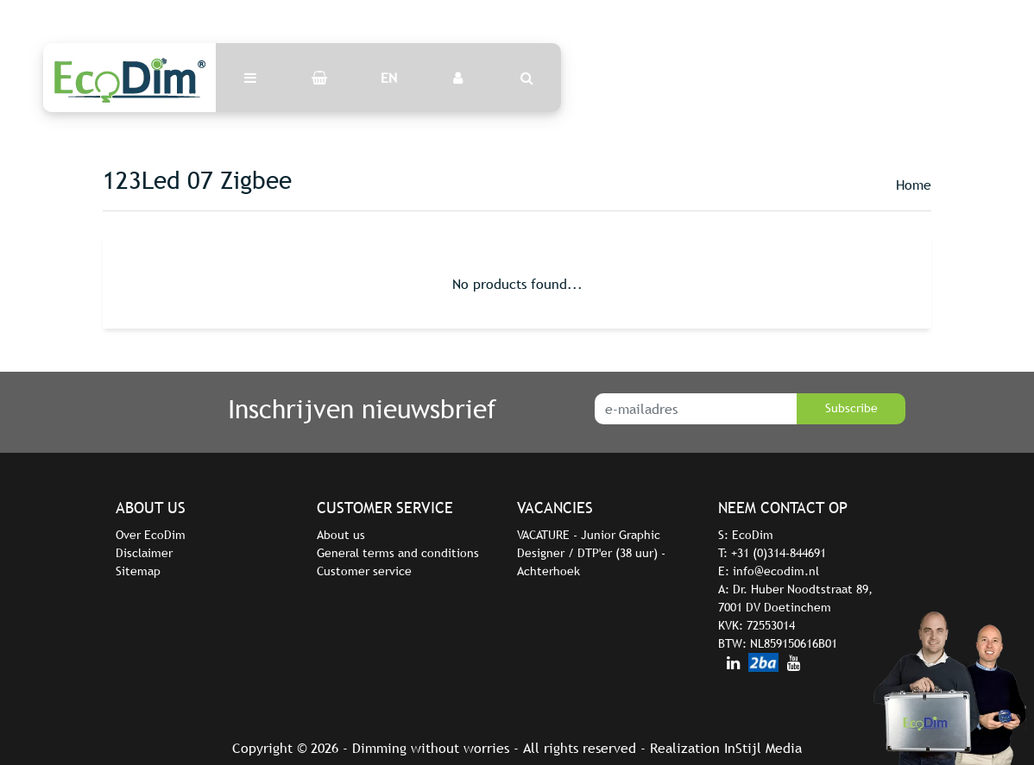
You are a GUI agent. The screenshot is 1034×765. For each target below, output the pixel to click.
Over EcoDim (151, 534)
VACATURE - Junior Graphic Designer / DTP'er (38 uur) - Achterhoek (591, 553)
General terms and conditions (398, 553)
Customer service (364, 571)
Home (913, 184)
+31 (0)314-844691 (778, 553)
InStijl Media (763, 747)
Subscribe (851, 408)
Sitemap (138, 571)
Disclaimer (144, 553)
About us (341, 534)
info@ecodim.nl (776, 571)
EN (389, 77)
